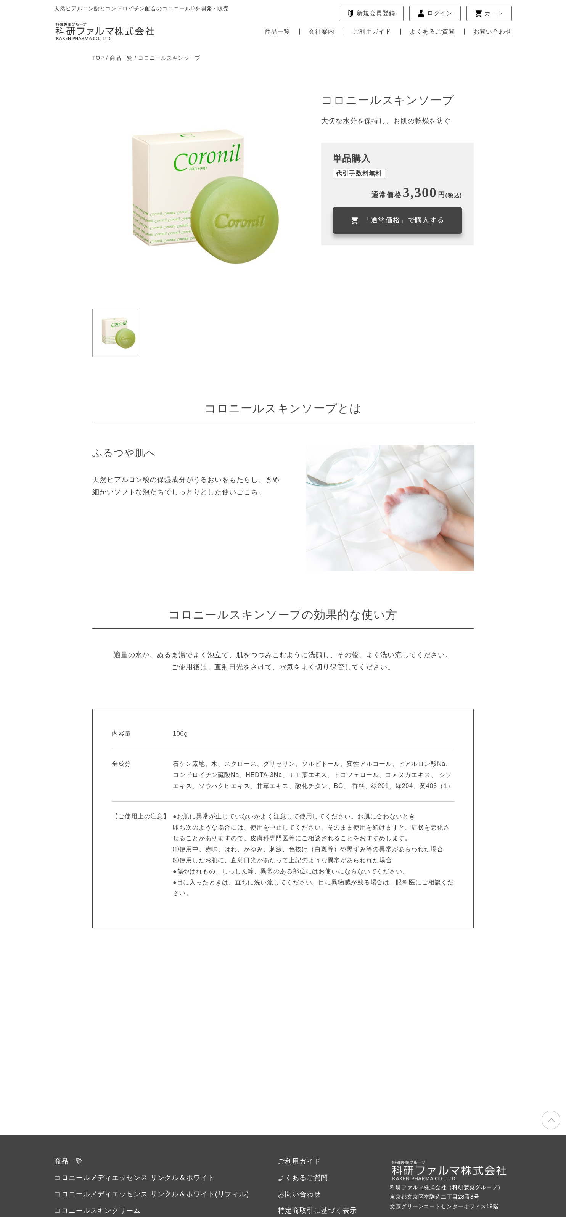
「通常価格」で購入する (398, 220)
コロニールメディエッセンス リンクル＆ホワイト (134, 1178)
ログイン (435, 13)
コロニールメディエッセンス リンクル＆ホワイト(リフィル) (151, 1194)
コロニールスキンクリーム (97, 1210)
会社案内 (321, 32)
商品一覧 (278, 32)
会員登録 (371, 13)
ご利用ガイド (372, 32)
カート (489, 13)
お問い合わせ (492, 32)
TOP (98, 58)
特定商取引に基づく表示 (317, 1210)
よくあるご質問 (432, 32)
